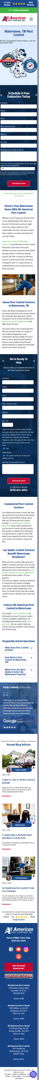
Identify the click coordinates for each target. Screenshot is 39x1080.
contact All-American (20, 613)
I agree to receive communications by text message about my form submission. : (18, 165)
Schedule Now (18, 183)
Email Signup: (6, 452)
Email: (3, 119)
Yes (6, 448)
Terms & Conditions (19, 1074)
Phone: (3, 111)
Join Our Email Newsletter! (18, 967)
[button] (33, 1074)
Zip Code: (4, 142)
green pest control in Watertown (14, 321)
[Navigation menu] (31, 19)
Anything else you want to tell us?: (12, 150)
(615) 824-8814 (19, 490)
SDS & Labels (16, 1076)
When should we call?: (8, 126)
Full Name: (5, 103)
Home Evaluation (19, 10)
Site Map (8, 1074)
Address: (4, 134)
